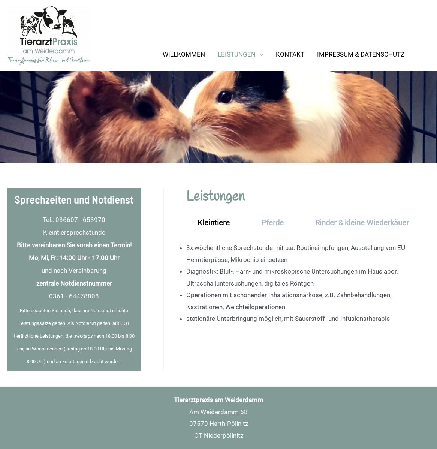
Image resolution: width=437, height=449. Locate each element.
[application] (259, 54)
